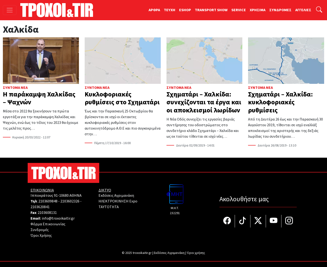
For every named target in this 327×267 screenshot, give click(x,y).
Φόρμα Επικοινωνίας (48, 224)
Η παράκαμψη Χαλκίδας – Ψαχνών (39, 98)
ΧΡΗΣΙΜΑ (257, 10)
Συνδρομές (40, 229)
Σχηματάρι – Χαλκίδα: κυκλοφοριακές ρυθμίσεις (280, 102)
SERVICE (238, 10)
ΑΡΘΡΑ (154, 10)
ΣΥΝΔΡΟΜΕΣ (280, 10)
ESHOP (185, 10)
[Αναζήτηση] (319, 10)
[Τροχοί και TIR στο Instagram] (289, 221)
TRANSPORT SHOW (211, 10)
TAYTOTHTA (109, 207)
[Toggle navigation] (9, 10)
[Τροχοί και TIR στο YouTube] (273, 221)
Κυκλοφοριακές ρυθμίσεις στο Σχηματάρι (122, 98)
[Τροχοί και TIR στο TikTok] (242, 221)
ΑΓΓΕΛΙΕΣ (303, 10)
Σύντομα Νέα (15, 87)
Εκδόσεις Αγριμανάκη (116, 195)
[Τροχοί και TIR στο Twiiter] (258, 221)
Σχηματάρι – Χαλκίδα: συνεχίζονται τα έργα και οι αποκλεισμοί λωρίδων (203, 102)
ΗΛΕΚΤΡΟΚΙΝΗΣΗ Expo (118, 201)
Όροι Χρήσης (41, 235)
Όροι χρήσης (196, 253)
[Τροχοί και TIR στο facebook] (227, 221)
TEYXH (169, 10)
